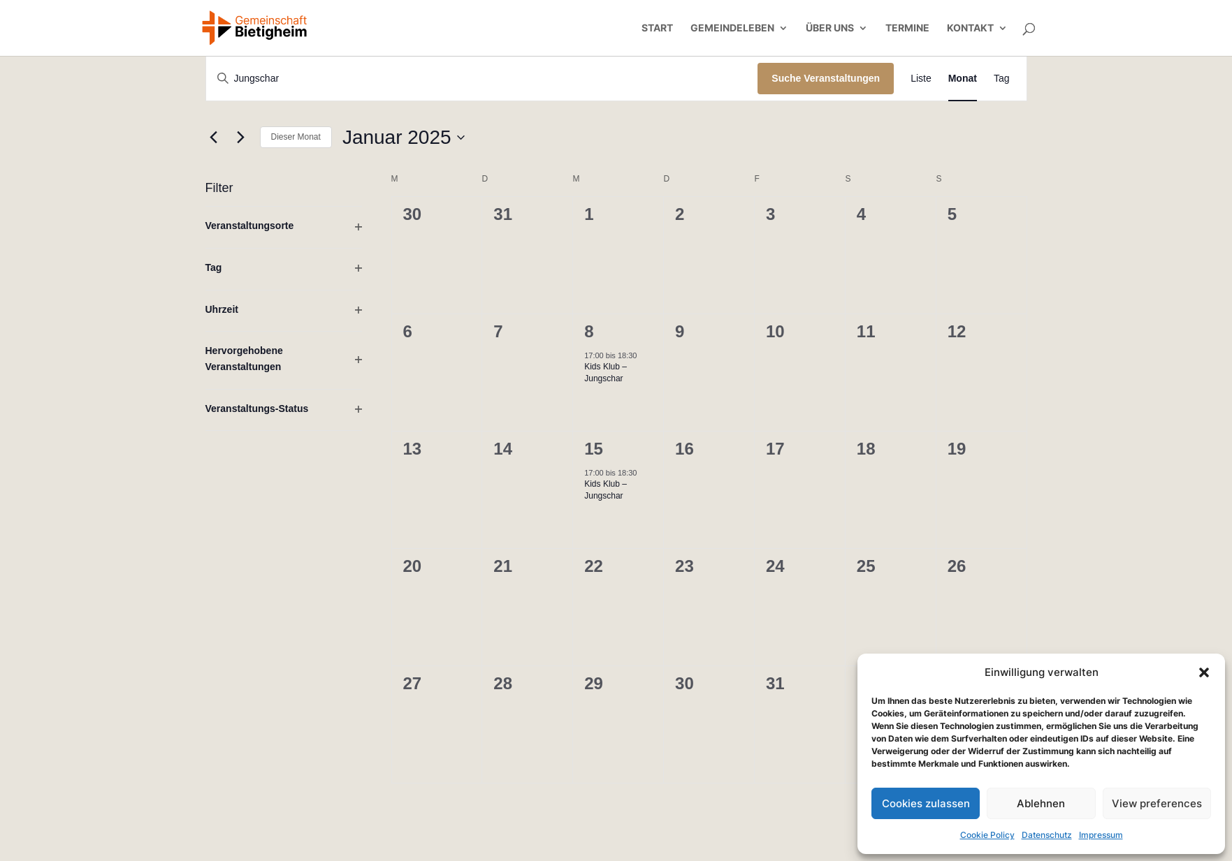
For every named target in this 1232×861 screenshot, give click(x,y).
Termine (907, 28)
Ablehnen (1041, 803)
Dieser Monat (296, 137)
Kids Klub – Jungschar (605, 372)
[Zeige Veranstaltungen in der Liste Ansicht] (921, 79)
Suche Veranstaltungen (825, 78)
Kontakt (970, 28)
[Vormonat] (213, 137)
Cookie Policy (987, 835)
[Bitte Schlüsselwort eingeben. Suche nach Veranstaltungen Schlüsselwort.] (482, 79)
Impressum (1101, 835)
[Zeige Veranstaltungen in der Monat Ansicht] (962, 79)
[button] (1204, 672)
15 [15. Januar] (593, 448)
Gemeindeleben (732, 28)
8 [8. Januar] (588, 331)
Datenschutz (1047, 835)
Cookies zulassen (926, 803)
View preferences (1157, 803)
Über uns (830, 28)
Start (657, 28)
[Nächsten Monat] (241, 137)
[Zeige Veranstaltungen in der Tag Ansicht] (1002, 79)
